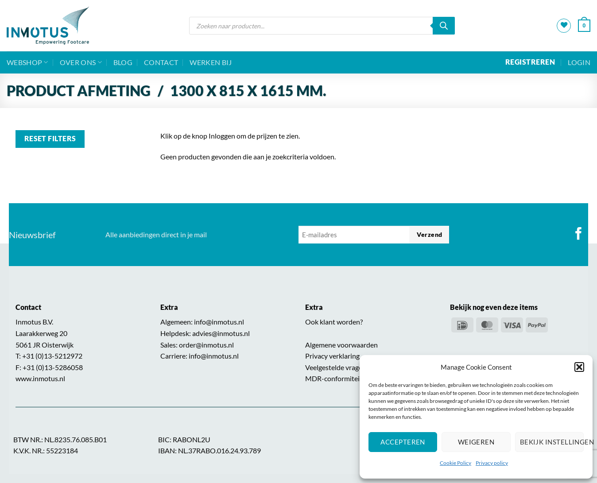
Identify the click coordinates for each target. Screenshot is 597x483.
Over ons (81, 62)
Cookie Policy (455, 463)
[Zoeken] (444, 26)
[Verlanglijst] (564, 26)
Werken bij (211, 62)
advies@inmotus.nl (221, 333)
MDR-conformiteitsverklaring (350, 378)
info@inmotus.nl (219, 321)
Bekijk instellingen (552, 442)
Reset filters (50, 139)
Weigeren (476, 442)
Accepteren (402, 442)
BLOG (122, 62)
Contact (161, 62)
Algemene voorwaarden (341, 344)
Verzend (429, 234)
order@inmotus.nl (206, 344)
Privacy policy (492, 463)
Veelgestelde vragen (335, 367)
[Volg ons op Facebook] (578, 235)
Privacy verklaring (332, 356)
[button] (579, 367)
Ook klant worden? (334, 321)
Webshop (27, 62)
